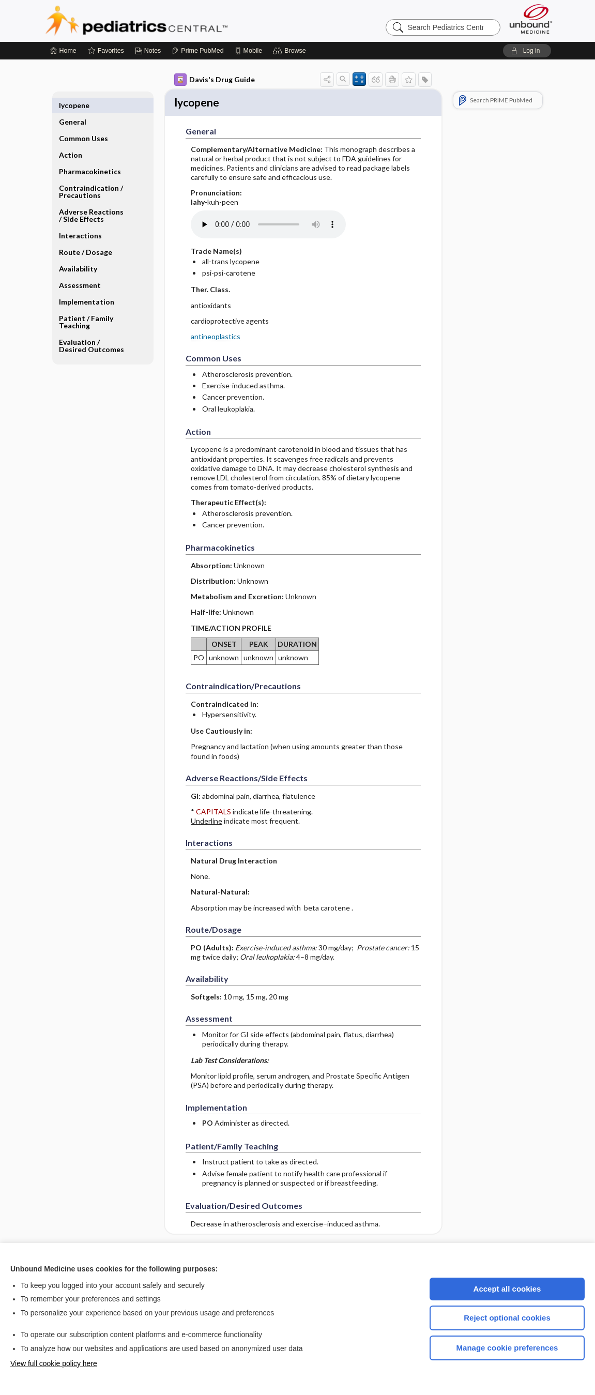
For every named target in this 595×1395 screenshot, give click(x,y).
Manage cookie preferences (507, 1347)
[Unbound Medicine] (531, 19)
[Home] (63, 50)
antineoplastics (215, 337)
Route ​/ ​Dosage (85, 235)
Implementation (86, 285)
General (72, 105)
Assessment (80, 268)
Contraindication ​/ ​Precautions (92, 175)
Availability (78, 252)
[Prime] (197, 50)
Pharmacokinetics (90, 154)
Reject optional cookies (507, 1317)
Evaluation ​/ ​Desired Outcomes (91, 329)
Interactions (80, 219)
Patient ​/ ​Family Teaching (86, 305)
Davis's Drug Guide (214, 79)
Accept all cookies (507, 1288)
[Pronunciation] (268, 226)
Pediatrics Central (173, 20)
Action (70, 138)
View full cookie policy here (53, 1363)
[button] (291, 50)
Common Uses (83, 121)
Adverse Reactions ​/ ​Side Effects (92, 199)
